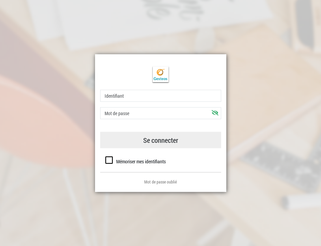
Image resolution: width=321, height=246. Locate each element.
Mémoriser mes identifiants (141, 161)
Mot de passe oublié (160, 181)
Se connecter (160, 140)
